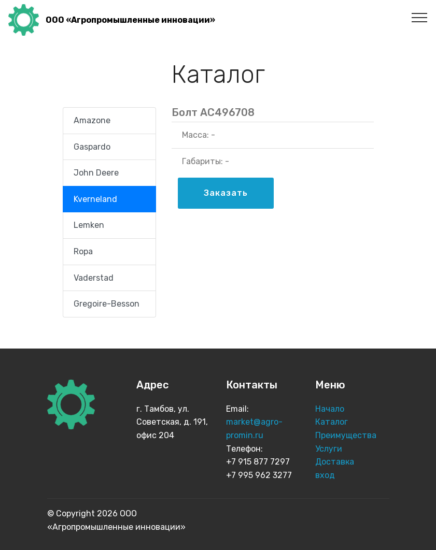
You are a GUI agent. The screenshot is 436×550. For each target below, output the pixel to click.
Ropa (83, 251)
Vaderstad (94, 278)
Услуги (329, 449)
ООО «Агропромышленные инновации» (130, 20)
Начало (329, 409)
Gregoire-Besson (106, 304)
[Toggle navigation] (420, 17)
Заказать (226, 193)
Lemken (89, 225)
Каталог (332, 422)
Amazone (92, 120)
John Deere (96, 173)
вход (325, 475)
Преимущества (346, 435)
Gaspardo (92, 147)
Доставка (334, 462)
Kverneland (95, 199)
